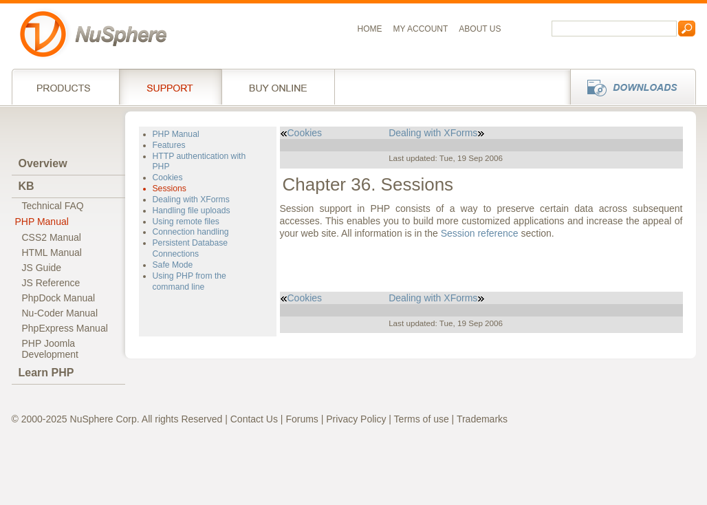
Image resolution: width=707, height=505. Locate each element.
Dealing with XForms (191, 199)
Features (169, 145)
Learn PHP (46, 372)
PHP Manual (42, 221)
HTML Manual (52, 252)
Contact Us (254, 419)
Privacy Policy (356, 419)
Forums (301, 419)
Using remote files (186, 221)
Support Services (170, 87)
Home (370, 29)
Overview (43, 163)
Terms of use (421, 419)
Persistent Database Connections (190, 248)
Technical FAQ (53, 205)
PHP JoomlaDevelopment (50, 349)
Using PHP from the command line (189, 281)
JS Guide (42, 267)
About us (480, 29)
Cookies (168, 177)
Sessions (169, 188)
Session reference (480, 233)
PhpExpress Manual (65, 328)
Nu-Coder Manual (60, 313)
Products (65, 87)
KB (26, 186)
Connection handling (191, 232)
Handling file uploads (191, 210)
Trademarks (482, 419)
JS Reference (51, 282)
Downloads (629, 87)
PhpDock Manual (59, 297)
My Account (420, 29)
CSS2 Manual (51, 237)
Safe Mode (173, 265)
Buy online (278, 87)
